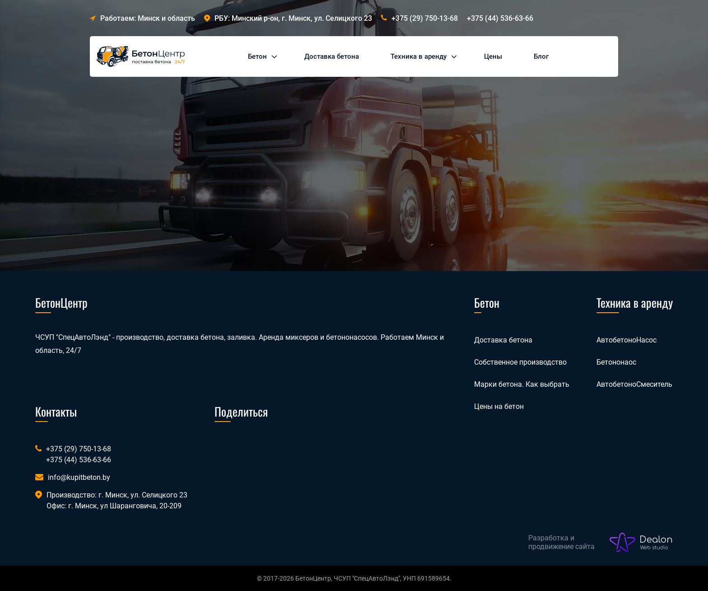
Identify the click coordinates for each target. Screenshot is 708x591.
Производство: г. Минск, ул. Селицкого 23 (117, 495)
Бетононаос (616, 362)
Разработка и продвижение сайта (561, 542)
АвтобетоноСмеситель (634, 384)
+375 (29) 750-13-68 (424, 18)
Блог (541, 56)
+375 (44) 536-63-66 (500, 18)
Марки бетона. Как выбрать (521, 384)
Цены (493, 56)
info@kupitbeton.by (79, 477)
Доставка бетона (331, 56)
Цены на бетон (499, 406)
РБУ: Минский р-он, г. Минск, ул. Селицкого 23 (288, 18)
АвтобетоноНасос (626, 340)
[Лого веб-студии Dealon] (641, 543)
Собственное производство (520, 362)
